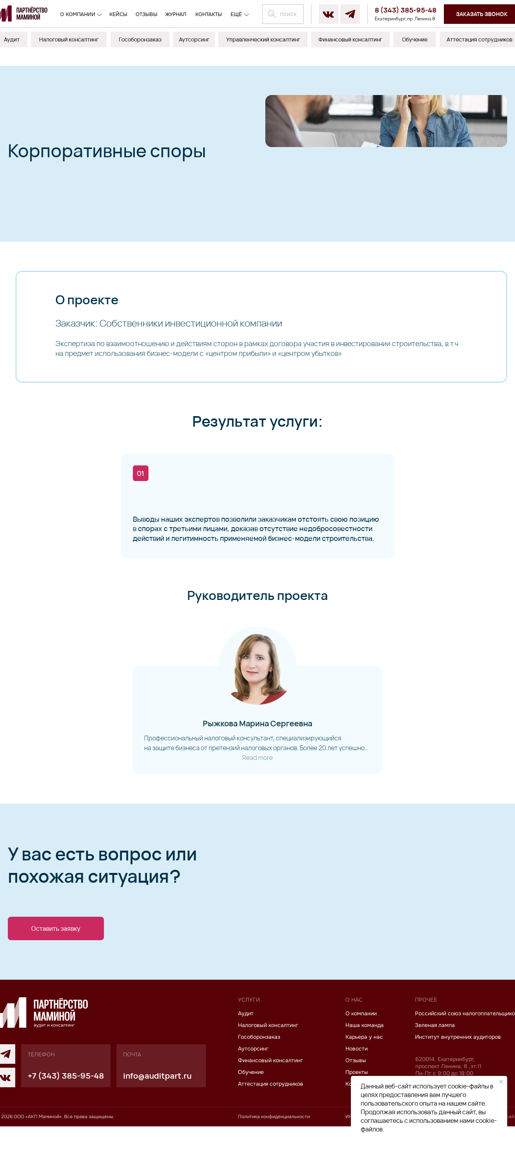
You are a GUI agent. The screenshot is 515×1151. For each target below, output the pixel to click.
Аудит (246, 1037)
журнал (175, 14)
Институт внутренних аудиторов (458, 1061)
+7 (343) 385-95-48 (66, 1100)
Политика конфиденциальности (274, 1141)
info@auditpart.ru (157, 1100)
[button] (56, 941)
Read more (257, 769)
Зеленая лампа (435, 1049)
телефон (41, 1079)
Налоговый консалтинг (268, 1049)
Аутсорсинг (253, 1073)
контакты (208, 14)
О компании (77, 14)
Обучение (251, 1096)
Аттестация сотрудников (270, 1108)
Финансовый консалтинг (270, 1084)
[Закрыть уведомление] (501, 1082)
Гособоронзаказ (259, 1061)
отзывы (146, 14)
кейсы (118, 14)
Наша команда (364, 1049)
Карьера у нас (364, 1061)
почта (132, 1079)
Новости (356, 1073)
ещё (236, 14)
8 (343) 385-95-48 (405, 9)
